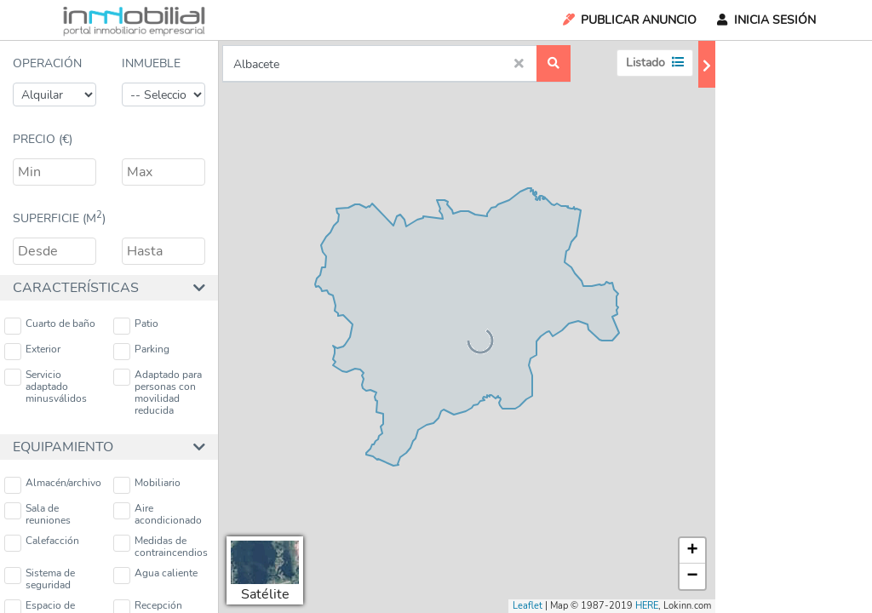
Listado (655, 62)
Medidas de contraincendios (160, 546)
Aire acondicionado (157, 514)
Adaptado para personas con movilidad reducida (157, 392)
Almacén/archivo (52, 485)
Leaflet (527, 605)
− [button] (692, 576)
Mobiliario (147, 485)
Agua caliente (155, 575)
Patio (135, 326)
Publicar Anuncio (628, 20)
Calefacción (41, 543)
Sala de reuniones (37, 514)
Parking (141, 351)
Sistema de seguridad (39, 579)
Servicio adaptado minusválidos (45, 386)
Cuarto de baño (49, 326)
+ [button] (692, 551)
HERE (646, 605)
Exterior (32, 351)
